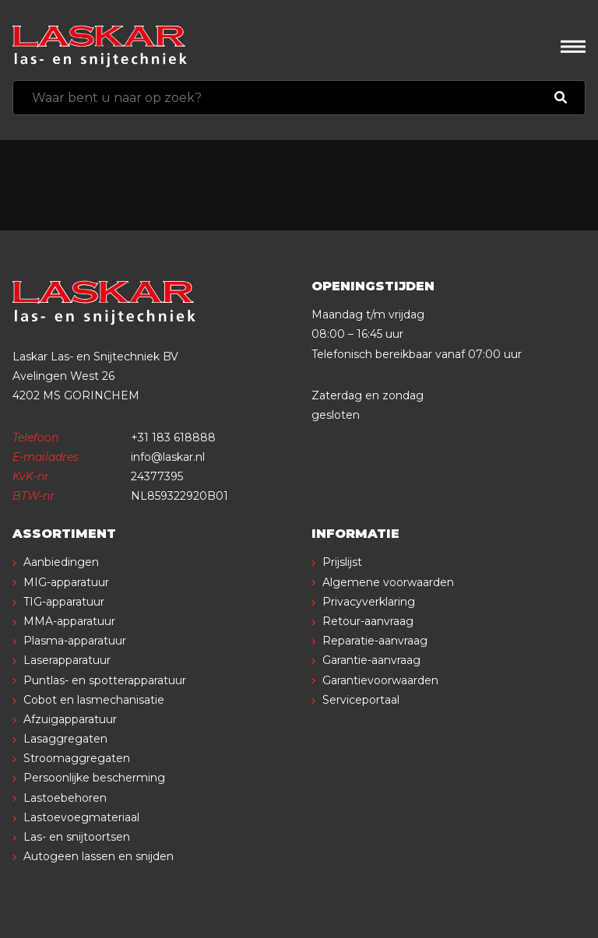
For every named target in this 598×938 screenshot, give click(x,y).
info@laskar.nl (168, 457)
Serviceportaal (360, 700)
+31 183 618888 (173, 437)
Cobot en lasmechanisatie (93, 700)
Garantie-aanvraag (371, 660)
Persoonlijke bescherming (94, 778)
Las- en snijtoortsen (76, 837)
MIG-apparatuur (66, 582)
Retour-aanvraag (367, 621)
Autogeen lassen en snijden (98, 856)
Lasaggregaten (65, 739)
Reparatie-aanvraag (374, 641)
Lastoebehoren (65, 798)
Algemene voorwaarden (388, 582)
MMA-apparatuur (69, 621)
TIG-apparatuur (63, 602)
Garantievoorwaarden (380, 680)
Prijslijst (342, 562)
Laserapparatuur (67, 660)
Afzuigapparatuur (70, 719)
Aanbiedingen (61, 562)
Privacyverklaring (368, 602)
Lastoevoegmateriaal (81, 817)
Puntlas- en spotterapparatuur (104, 680)
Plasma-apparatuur (74, 641)
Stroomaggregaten (76, 758)
